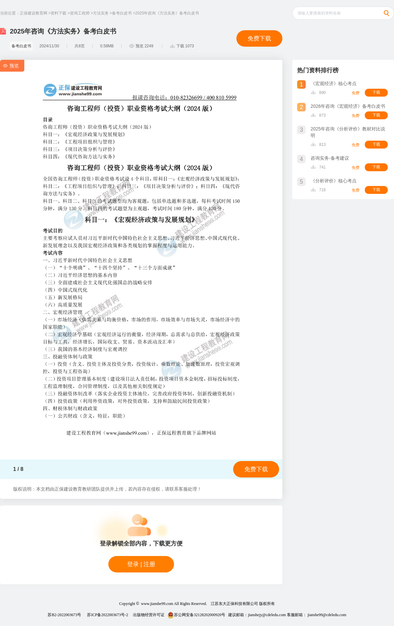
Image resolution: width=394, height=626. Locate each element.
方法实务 (101, 13)
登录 (133, 564)
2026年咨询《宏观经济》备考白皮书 (348, 106)
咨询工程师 (80, 13)
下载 (376, 92)
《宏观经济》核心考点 (334, 83)
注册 (149, 564)
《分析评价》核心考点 (334, 180)
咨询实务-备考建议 (330, 158)
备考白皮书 (122, 13)
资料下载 (58, 13)
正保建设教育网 (33, 13)
